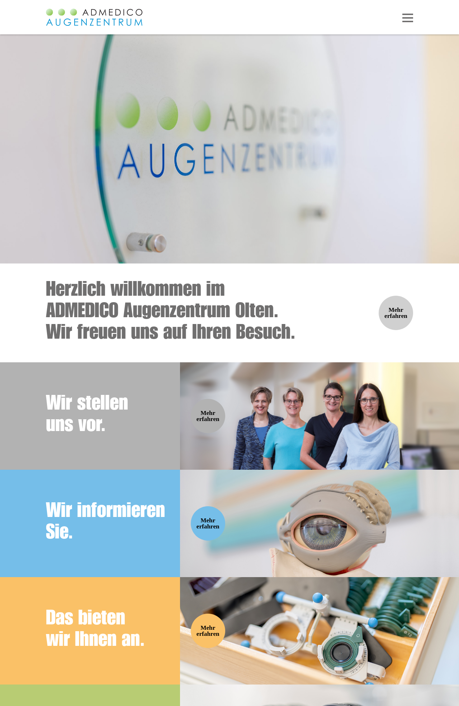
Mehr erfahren (395, 312)
